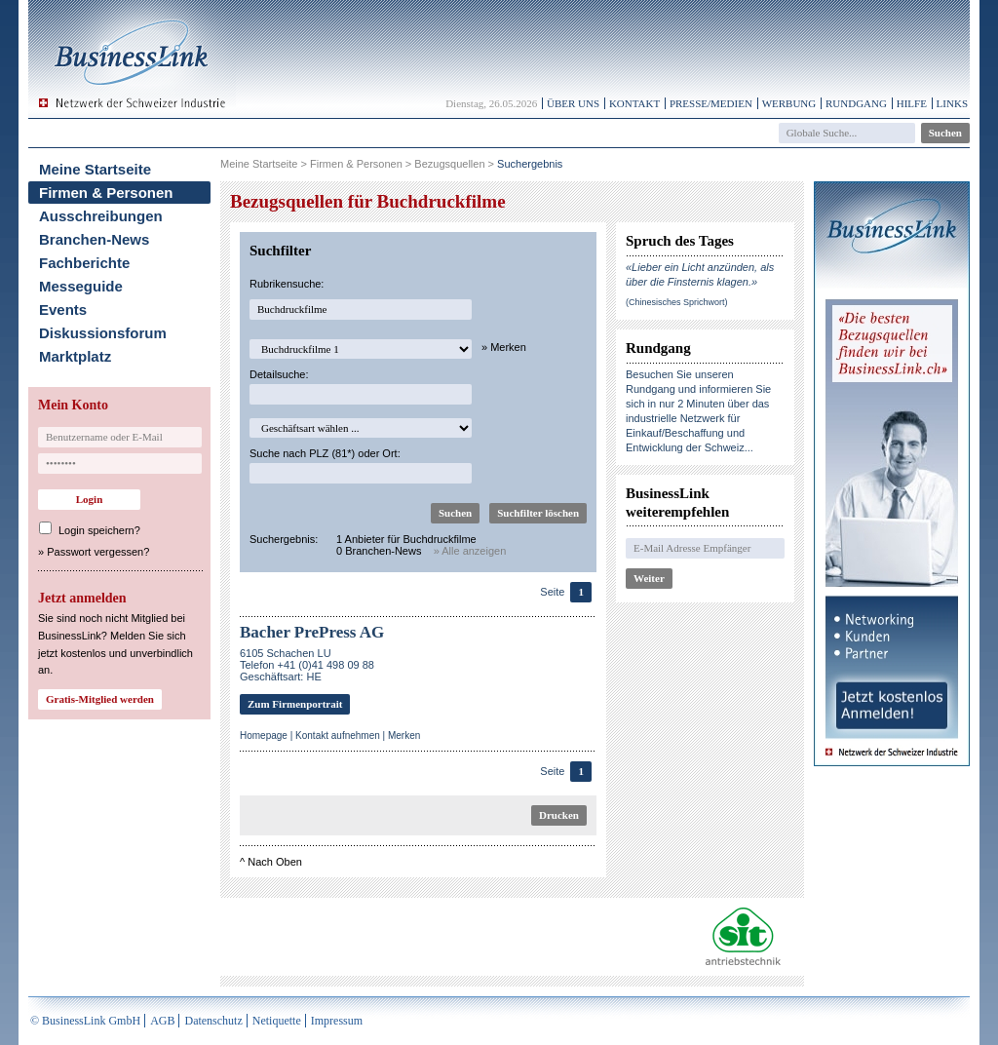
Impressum (337, 1020)
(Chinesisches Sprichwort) (677, 302)
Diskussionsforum (103, 333)
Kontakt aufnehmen (337, 735)
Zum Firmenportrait (295, 704)
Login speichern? (99, 530)
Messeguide (81, 286)
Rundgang (856, 103)
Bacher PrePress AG (312, 632)
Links (952, 103)
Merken (404, 735)
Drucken (559, 815)
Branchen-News (94, 239)
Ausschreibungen (101, 216)
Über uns (573, 103)
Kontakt (634, 103)
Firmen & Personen (106, 192)
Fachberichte (84, 262)
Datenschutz (213, 1020)
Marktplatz (75, 356)
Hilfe (912, 103)
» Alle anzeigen (470, 551)
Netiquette (276, 1020)
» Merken (503, 347)
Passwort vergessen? (98, 552)
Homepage (264, 735)
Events (63, 309)
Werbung (789, 103)
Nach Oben (275, 862)
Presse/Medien (711, 103)
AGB (162, 1020)
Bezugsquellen (449, 164)
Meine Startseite (95, 169)
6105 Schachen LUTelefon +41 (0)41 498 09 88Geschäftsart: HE (307, 664)
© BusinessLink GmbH (85, 1020)
